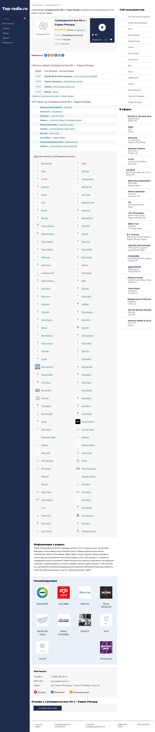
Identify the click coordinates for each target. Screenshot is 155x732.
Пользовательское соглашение (62, 725)
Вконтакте (58, 692)
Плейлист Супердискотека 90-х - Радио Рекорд (53, 96)
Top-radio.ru (15, 8)
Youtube (40, 692)
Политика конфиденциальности (95, 725)
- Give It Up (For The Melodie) (65, 76)
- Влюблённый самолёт (58, 81)
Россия (66, 39)
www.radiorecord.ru (60, 681)
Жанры (6, 33)
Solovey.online (143, 724)
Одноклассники (79, 692)
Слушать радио (39, 725)
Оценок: (81, 30)
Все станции (8, 23)
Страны (6, 28)
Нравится (102, 39)
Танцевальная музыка (72, 35)
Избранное (8, 43)
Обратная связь (122, 725)
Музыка (6, 38)
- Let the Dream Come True (54, 87)
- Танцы (46, 92)
